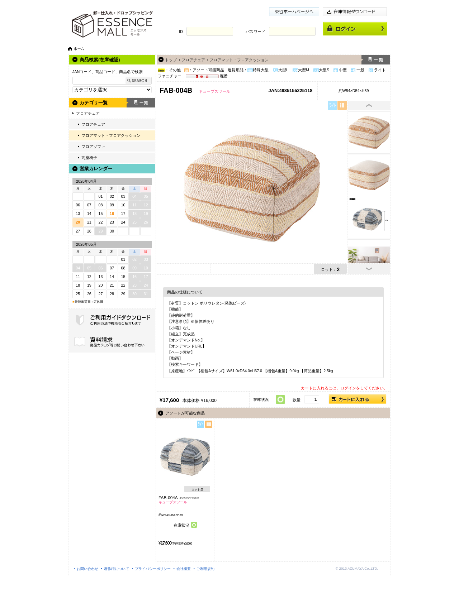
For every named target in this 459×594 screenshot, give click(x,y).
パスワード (255, 31)
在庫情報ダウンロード (355, 11)
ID (181, 31)
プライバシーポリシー (153, 569)
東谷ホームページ (294, 11)
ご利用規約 (205, 569)
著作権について (116, 569)
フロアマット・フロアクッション (111, 135)
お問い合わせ (87, 569)
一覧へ (375, 59)
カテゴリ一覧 (94, 102)
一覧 (141, 102)
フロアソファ (93, 146)
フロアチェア (88, 113)
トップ (171, 60)
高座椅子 (89, 157)
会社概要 (183, 569)
